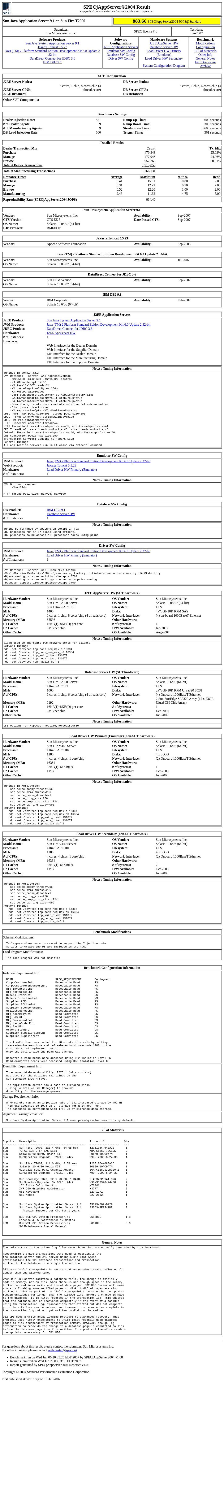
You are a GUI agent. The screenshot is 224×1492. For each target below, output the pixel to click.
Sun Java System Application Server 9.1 (52, 43)
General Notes (205, 58)
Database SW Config (121, 54)
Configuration (205, 47)
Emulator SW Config (121, 51)
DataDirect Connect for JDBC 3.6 (52, 58)
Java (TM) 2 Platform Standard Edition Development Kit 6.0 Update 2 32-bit (52, 52)
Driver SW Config (120, 58)
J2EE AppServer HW (164, 43)
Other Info (205, 54)
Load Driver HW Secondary (164, 58)
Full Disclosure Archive (205, 64)
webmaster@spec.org (62, 1458)
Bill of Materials (205, 51)
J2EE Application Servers (121, 47)
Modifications (205, 43)
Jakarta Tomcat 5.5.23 (52, 47)
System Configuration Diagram (164, 65)
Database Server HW (164, 47)
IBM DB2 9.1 (52, 62)
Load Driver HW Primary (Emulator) (164, 52)
